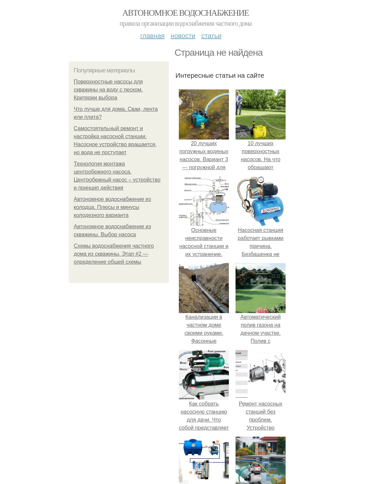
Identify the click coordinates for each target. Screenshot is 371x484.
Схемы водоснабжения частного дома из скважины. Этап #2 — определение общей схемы (114, 254)
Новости (182, 35)
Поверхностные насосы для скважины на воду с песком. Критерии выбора (108, 89)
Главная (152, 35)
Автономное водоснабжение (185, 13)
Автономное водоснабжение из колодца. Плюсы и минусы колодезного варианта (112, 207)
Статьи (211, 35)
